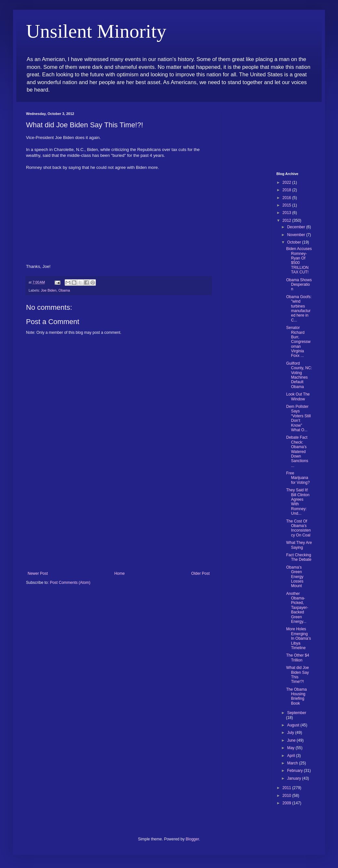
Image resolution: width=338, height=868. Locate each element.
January (294, 778)
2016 (287, 197)
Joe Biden (49, 290)
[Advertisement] (118, 522)
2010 (287, 795)
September (296, 713)
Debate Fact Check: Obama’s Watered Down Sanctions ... (297, 451)
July (291, 732)
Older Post (200, 573)
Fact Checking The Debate (298, 557)
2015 (287, 205)
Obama (64, 290)
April (291, 755)
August (293, 725)
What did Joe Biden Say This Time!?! (297, 674)
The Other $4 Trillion (297, 657)
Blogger (192, 839)
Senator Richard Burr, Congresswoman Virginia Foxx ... (298, 341)
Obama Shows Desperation (299, 285)
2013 (287, 212)
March (293, 763)
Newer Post (38, 573)
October (294, 242)
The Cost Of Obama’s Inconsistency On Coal (298, 528)
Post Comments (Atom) (70, 582)
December (296, 227)
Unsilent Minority (96, 31)
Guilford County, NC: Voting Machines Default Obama (299, 375)
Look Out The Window (298, 396)
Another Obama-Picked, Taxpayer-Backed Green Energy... (297, 607)
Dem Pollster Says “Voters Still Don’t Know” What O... (298, 418)
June (291, 740)
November (296, 235)
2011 (287, 788)
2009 (287, 803)
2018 (287, 190)
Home (119, 573)
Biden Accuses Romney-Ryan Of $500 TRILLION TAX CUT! (299, 260)
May (291, 748)
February (295, 770)
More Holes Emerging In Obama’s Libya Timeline (298, 638)
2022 (287, 182)
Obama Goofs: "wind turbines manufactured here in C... (298, 308)
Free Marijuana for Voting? (297, 478)
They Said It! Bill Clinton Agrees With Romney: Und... (297, 502)
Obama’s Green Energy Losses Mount (294, 576)
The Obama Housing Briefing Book (296, 696)
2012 (287, 220)
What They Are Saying (299, 544)
